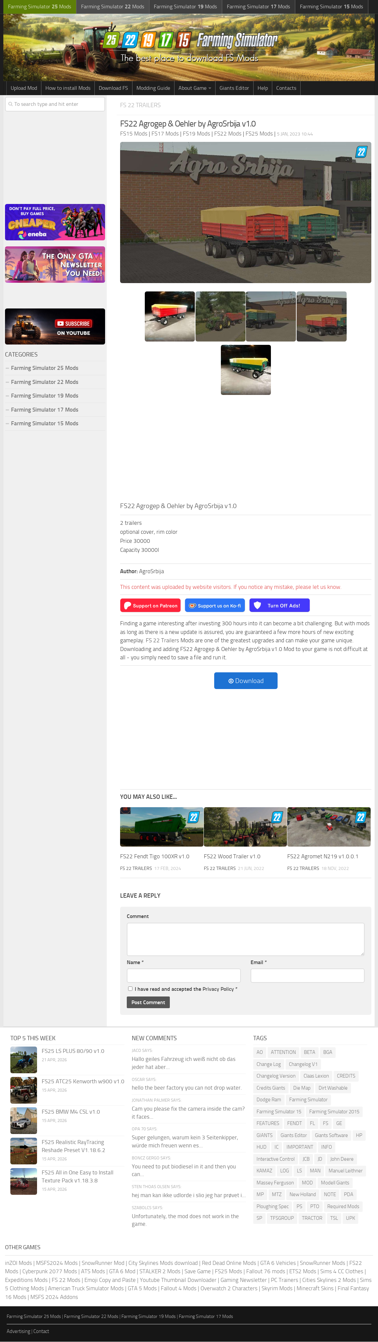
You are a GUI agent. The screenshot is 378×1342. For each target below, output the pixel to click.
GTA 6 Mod (122, 1271)
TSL (334, 1218)
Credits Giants (271, 1088)
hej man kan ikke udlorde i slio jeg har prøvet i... (189, 1195)
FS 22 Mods (66, 1280)
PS (299, 1206)
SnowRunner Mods (322, 1263)
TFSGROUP (282, 1218)
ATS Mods (93, 1271)
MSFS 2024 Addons (54, 1297)
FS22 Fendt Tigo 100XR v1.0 (155, 856)
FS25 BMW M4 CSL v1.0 (71, 1112)
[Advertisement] (245, 450)
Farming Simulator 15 (279, 1112)
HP (359, 1135)
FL (312, 1124)
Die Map (302, 1088)
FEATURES (268, 1124)
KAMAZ (264, 1171)
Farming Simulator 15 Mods (44, 424)
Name (135, 962)
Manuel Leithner (346, 1171)
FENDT (294, 1124)
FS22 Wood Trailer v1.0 (232, 856)
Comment (138, 916)
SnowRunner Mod (103, 1263)
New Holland (303, 1195)
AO (260, 1053)
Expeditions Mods (26, 1280)
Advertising (18, 1331)
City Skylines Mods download (163, 1263)
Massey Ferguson (275, 1183)
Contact (41, 1331)
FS (325, 1124)
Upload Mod (24, 88)
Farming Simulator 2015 (334, 1112)
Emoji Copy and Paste (110, 1280)
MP (260, 1195)
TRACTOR (312, 1218)
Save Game (197, 1271)
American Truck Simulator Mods (86, 1288)
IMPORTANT (300, 1147)
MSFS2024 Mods (57, 1263)
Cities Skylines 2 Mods (329, 1280)
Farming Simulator (308, 1100)
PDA (348, 1195)
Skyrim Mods (277, 1288)
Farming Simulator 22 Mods (44, 382)
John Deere (342, 1159)
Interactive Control (276, 1159)
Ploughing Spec (273, 1206)
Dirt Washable (333, 1088)
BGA (327, 1053)
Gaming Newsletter (244, 1280)
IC (277, 1147)
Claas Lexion (316, 1076)
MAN (315, 1171)
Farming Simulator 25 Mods (44, 368)
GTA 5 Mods (142, 1288)
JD (320, 1159)
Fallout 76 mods (265, 1271)
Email (259, 962)
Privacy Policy (218, 989)
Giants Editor (234, 88)
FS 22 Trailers (141, 105)
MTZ (277, 1195)
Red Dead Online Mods (229, 1263)
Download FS (113, 88)
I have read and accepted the (183, 989)
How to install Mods (67, 88)
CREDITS (346, 1076)
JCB (306, 1159)
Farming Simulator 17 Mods (44, 410)
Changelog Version (276, 1076)
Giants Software (331, 1135)
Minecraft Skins (315, 1288)
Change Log (269, 1064)
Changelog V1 (303, 1064)
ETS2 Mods (302, 1271)
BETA (309, 1053)
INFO (326, 1147)
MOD (307, 1183)
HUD (262, 1147)
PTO (314, 1206)
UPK (350, 1218)
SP (259, 1218)
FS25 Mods (228, 1271)
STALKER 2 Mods (159, 1271)
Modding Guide (153, 88)
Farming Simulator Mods (38, 7)
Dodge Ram (269, 1100)
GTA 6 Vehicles (278, 1263)
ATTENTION (283, 1053)
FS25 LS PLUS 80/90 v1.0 (73, 1051)
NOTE (330, 1195)
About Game (192, 88)
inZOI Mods (18, 1263)
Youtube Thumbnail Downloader (178, 1280)
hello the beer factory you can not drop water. (187, 1088)
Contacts (286, 88)
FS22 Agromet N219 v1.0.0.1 (323, 856)
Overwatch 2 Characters (229, 1288)
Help (263, 88)
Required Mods (343, 1206)
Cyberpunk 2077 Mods (49, 1271)
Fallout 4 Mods (179, 1288)
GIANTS (265, 1135)
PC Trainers (284, 1280)
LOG (284, 1171)
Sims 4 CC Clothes (341, 1271)
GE (339, 1124)
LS (299, 1171)
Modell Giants (335, 1183)
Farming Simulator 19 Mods (44, 396)
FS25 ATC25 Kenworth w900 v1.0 (83, 1081)
